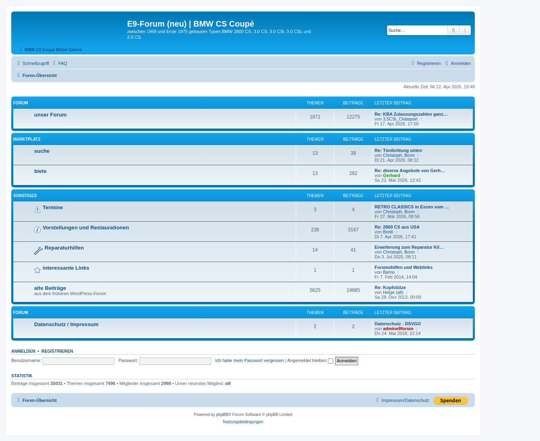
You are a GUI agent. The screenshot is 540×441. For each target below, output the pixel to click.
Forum (20, 103)
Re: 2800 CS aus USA (397, 227)
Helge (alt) (393, 292)
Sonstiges (25, 195)
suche (41, 151)
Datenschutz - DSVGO (398, 323)
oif (227, 383)
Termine (53, 207)
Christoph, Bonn (399, 155)
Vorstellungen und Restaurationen (86, 228)
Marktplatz (27, 139)
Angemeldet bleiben (310, 360)
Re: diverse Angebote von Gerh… (410, 170)
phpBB (222, 414)
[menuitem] (59, 63)
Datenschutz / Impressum (66, 324)
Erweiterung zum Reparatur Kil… (409, 247)
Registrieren (57, 351)
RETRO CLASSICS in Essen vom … (412, 206)
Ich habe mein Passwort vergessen (249, 360)
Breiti (388, 231)
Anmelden (23, 351)
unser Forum (50, 115)
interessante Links (66, 268)
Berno (389, 272)
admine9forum (398, 328)
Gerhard (391, 175)
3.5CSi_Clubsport (400, 118)
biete (40, 171)
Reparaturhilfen (64, 248)
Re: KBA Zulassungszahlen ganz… (411, 114)
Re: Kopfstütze (390, 287)
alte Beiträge (50, 288)
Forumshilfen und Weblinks (404, 267)
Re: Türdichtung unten (398, 150)
